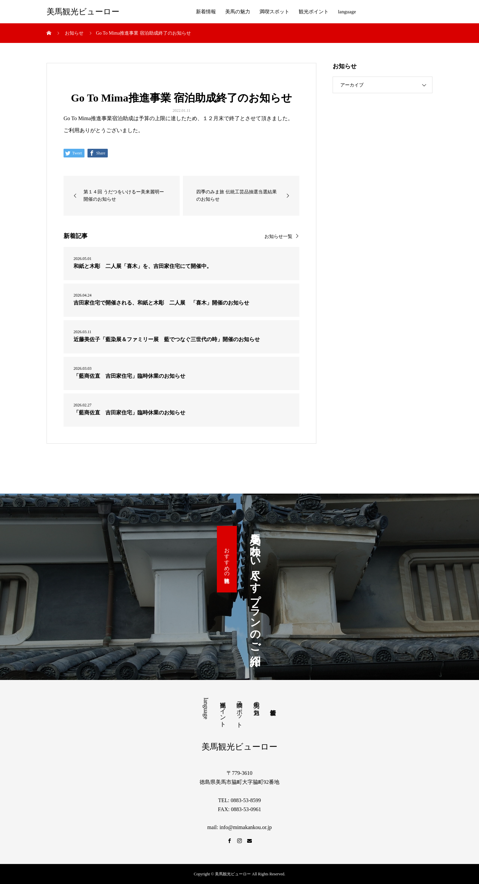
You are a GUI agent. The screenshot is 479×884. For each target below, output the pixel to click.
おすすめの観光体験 (227, 559)
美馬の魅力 (237, 11)
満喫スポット (274, 11)
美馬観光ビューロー (83, 11)
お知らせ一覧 (278, 236)
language (347, 11)
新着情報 (206, 11)
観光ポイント (314, 11)
